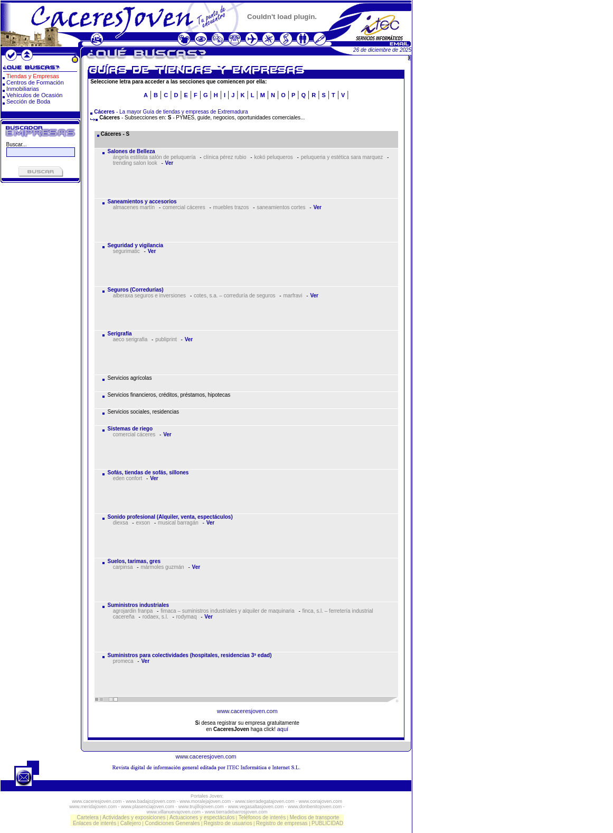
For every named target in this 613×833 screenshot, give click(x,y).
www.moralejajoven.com (205, 801)
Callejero (130, 823)
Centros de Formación (35, 82)
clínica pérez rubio (224, 157)
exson (143, 523)
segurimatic (126, 251)
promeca (123, 661)
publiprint (166, 339)
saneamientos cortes (281, 207)
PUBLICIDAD (327, 823)
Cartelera (88, 817)
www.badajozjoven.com (150, 801)
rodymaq (186, 617)
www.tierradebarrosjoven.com (236, 812)
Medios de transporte (314, 817)
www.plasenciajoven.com (147, 806)
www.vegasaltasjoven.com (256, 806)
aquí (282, 729)
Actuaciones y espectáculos (201, 817)
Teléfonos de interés (262, 817)
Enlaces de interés (94, 823)
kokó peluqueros (273, 157)
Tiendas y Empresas (32, 76)
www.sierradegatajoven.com (265, 801)
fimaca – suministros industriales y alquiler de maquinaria (227, 611)
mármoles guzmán (162, 567)
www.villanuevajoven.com (173, 812)
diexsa (120, 523)
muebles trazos (231, 207)
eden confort (128, 478)
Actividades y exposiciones (134, 817)
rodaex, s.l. (155, 617)
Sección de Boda (28, 101)
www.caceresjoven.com (247, 711)
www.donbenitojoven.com (315, 806)
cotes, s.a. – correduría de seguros (235, 295)
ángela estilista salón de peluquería (154, 157)
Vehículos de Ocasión (34, 95)
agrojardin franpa (133, 611)
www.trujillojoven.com (201, 806)
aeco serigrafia (130, 339)
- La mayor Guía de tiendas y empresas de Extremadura (171, 112)
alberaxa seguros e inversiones (149, 295)
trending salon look (135, 163)
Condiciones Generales (172, 823)
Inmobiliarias (22, 89)
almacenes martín (134, 207)
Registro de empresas (282, 823)
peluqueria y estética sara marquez (342, 157)
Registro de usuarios (228, 823)
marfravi (292, 295)
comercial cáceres (184, 207)
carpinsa (123, 567)
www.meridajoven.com (93, 806)
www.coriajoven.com (320, 801)
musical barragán (178, 523)
